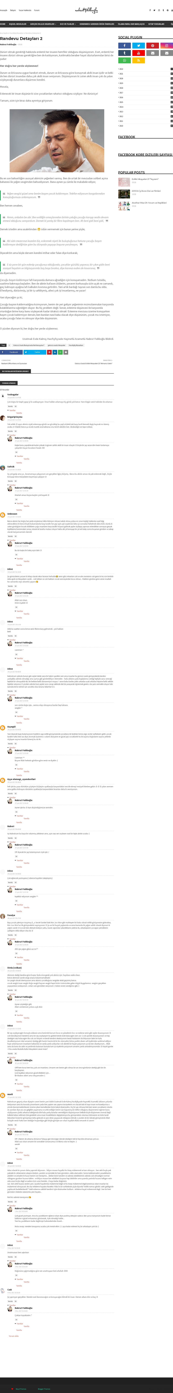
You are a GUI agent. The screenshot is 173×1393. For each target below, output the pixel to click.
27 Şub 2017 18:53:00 (14, 1097)
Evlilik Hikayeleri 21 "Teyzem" (145, 179)
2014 (146, 107)
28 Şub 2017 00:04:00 (21, 1063)
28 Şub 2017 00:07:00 (21, 1135)
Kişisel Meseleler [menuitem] (17, 24)
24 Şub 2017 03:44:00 (14, 730)
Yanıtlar (12, 410)
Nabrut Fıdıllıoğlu (8, 44)
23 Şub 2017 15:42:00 (14, 517)
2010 (146, 126)
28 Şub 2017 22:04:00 (14, 1166)
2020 (146, 78)
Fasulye (11, 915)
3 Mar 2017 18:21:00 (21, 1267)
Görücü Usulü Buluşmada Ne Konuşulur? (28, 345)
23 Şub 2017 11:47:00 (14, 397)
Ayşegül (11, 726)
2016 (146, 97)
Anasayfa (3, 10)
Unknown (12, 513)
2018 (146, 88)
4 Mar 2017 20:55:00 (14, 1293)
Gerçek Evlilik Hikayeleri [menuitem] (42, 24)
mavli (10, 1094)
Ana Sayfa (4, 33)
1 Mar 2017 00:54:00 (21, 1211)
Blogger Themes (44, 1389)
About (159, 1389)
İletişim (13, 10)
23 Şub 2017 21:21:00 (14, 572)
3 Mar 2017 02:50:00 (14, 1248)
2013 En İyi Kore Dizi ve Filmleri (146, 191)
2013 (146, 111)
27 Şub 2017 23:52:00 (21, 646)
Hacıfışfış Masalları (16, 33)
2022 (146, 69)
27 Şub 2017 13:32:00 (14, 1029)
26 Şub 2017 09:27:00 (14, 918)
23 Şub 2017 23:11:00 (14, 625)
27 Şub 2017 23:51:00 (21, 596)
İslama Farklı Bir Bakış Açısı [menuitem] (131, 24)
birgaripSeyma (14, 416)
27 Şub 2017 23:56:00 (21, 803)
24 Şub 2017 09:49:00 (14, 829)
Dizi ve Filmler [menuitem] (67, 24)
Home (151, 1389)
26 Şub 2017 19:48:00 (14, 971)
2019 (146, 83)
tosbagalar (12, 394)
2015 (146, 102)
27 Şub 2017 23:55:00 (21, 753)
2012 (146, 116)
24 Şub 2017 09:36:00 (14, 782)
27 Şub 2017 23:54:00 (21, 701)
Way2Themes (21, 1389)
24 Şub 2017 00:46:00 (14, 672)
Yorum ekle (14, 1336)
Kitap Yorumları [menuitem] (156, 24)
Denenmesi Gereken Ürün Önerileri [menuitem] (97, 24)
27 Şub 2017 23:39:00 (21, 441)
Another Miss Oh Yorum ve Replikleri (149, 203)
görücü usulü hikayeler (56, 345)
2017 (146, 92)
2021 (146, 74)
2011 (146, 121)
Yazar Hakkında (25, 10)
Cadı (9, 1289)
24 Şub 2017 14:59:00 (14, 874)
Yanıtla (10, 406)
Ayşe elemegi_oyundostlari (21, 779)
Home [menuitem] (2, 24)
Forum (36, 10)
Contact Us (169, 1389)
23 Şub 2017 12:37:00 (14, 420)
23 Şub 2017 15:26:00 (14, 470)
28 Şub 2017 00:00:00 (21, 1000)
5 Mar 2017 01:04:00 (21, 1311)
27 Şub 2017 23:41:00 (21, 491)
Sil (15, 406)
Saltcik (10, 466)
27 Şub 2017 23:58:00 (21, 945)
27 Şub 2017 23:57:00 (21, 848)
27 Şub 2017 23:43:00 (21, 546)
